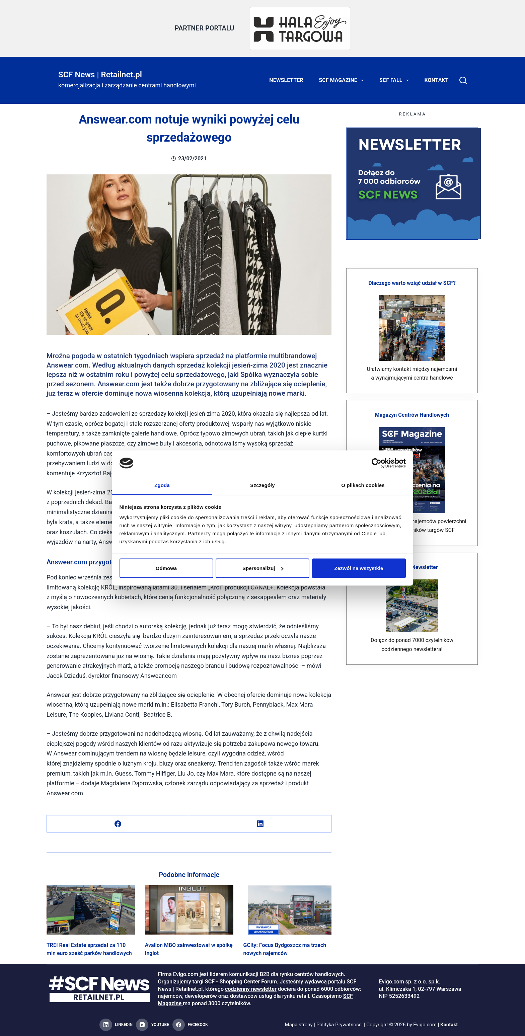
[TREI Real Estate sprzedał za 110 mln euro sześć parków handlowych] (91, 909)
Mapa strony (298, 1025)
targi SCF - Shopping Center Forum (235, 981)
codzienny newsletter (251, 988)
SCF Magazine (342, 80)
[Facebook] (118, 823)
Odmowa (166, 568)
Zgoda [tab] (162, 485)
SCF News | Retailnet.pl (100, 74)
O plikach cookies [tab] (362, 485)
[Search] (463, 80)
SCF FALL (395, 80)
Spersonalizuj (262, 568)
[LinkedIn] (260, 823)
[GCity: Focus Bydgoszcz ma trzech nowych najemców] (287, 909)
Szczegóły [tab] (262, 485)
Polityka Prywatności (339, 1025)
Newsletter (286, 80)
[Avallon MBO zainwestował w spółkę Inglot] (189, 909)
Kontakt (437, 80)
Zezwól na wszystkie (358, 568)
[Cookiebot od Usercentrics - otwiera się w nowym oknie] (376, 463)
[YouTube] (152, 1025)
